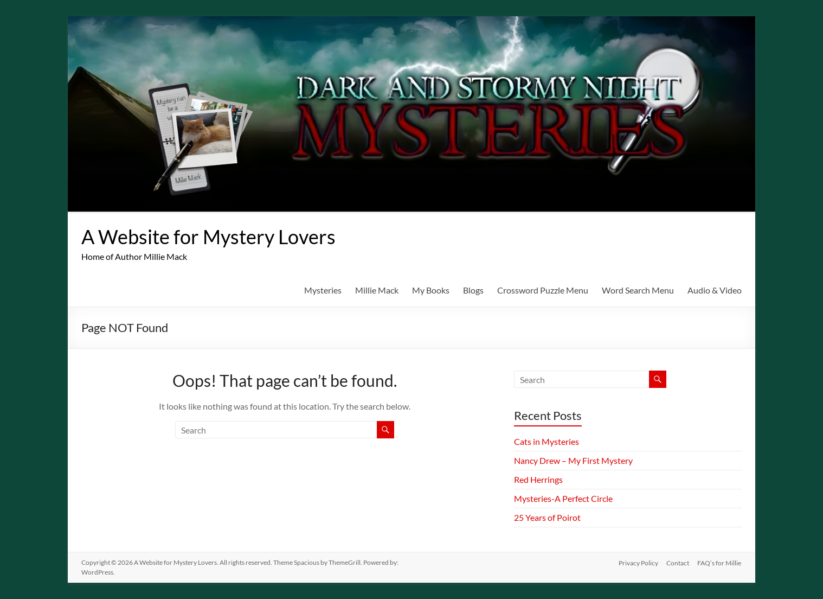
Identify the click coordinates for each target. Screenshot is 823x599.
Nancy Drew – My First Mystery (573, 460)
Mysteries (323, 290)
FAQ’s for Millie (720, 562)
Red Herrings (538, 479)
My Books (430, 290)
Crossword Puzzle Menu (542, 290)
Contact (677, 562)
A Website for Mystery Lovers (208, 236)
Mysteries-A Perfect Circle (563, 498)
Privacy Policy (638, 562)
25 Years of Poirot (547, 517)
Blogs (473, 290)
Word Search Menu (638, 290)
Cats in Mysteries (546, 441)
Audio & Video (714, 290)
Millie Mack (376, 290)
